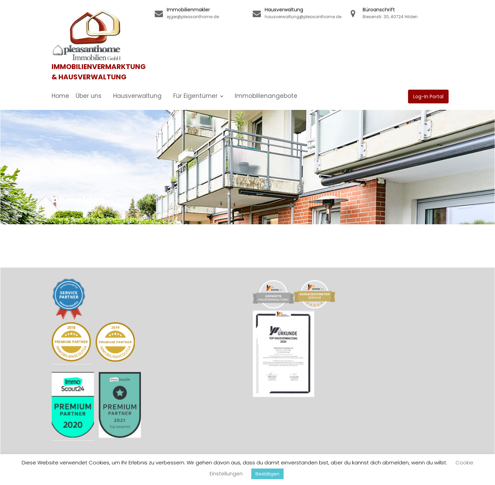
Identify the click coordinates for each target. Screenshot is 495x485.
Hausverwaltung (137, 96)
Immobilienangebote (266, 96)
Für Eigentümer (195, 96)
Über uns (88, 96)
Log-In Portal (428, 96)
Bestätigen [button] (267, 474)
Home (60, 95)
